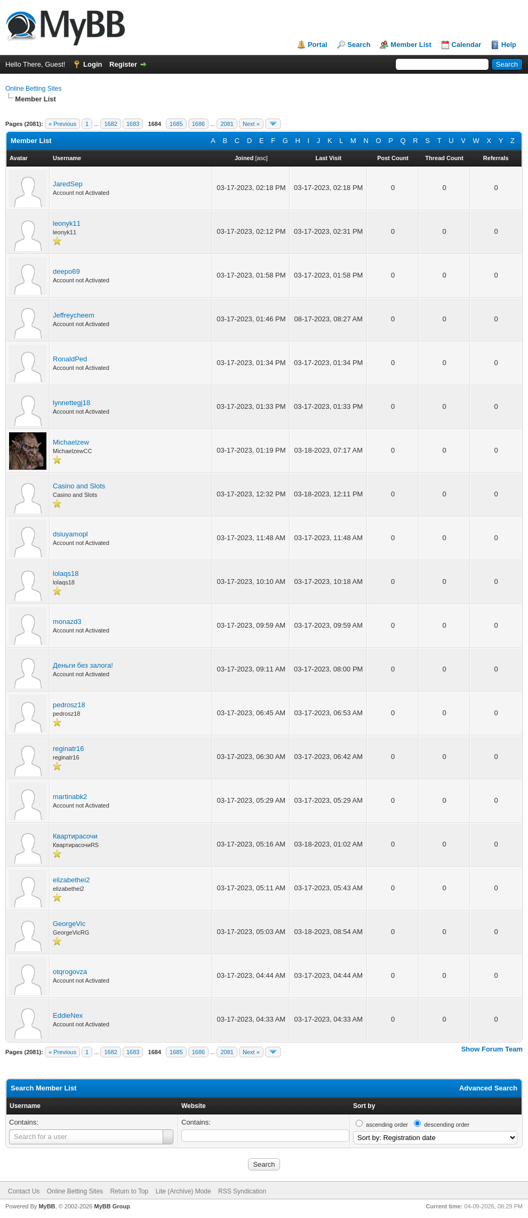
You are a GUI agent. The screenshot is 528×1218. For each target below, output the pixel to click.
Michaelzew (71, 442)
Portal (317, 45)
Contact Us (23, 1191)
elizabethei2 (71, 880)
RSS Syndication (242, 1191)
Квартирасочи (75, 836)
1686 (198, 124)
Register (123, 64)
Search (358, 45)
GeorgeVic (69, 924)
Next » (251, 124)
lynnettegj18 (71, 403)
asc (261, 158)
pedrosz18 (69, 705)
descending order (446, 1124)
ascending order (387, 1124)
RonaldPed (70, 359)
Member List (410, 45)
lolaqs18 (65, 574)
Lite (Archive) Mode (183, 1191)
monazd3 (67, 622)
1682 (110, 124)
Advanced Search (488, 1088)
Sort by (364, 1106)
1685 (176, 124)
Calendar (467, 45)
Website (193, 1106)
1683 (132, 124)
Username (25, 1106)
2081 (226, 124)
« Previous (62, 124)
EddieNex (68, 1015)
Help (508, 45)
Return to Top (129, 1191)
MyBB (46, 1206)
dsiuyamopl (70, 534)
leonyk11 (67, 223)
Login (92, 64)
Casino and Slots (79, 486)
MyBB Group (112, 1206)
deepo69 (66, 271)
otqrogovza (70, 972)
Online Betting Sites (33, 88)
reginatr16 (68, 749)
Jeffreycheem (73, 315)
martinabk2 (70, 797)
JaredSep (68, 184)
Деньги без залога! (83, 665)
